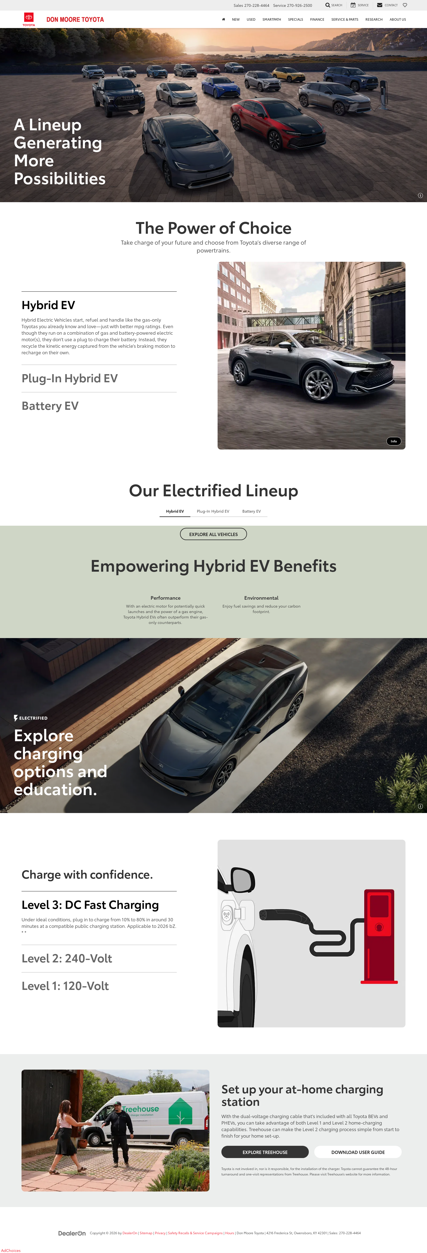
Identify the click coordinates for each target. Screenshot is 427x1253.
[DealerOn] (72, 1232)
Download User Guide (358, 1152)
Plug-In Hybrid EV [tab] (70, 377)
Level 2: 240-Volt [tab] (67, 957)
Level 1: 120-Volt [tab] (65, 985)
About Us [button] (398, 19)
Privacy (160, 1232)
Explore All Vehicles (213, 534)
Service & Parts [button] (344, 19)
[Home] (223, 19)
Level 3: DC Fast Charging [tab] (90, 903)
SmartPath (272, 19)
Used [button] (251, 19)
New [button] (236, 19)
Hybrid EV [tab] (48, 304)
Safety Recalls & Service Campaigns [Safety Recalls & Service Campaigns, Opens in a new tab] (195, 1232)
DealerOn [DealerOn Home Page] (130, 1232)
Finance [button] (317, 19)
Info (394, 441)
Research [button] (374, 19)
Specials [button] (295, 19)
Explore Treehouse (265, 1152)
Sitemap (146, 1232)
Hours (229, 1232)
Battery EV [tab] (50, 404)
